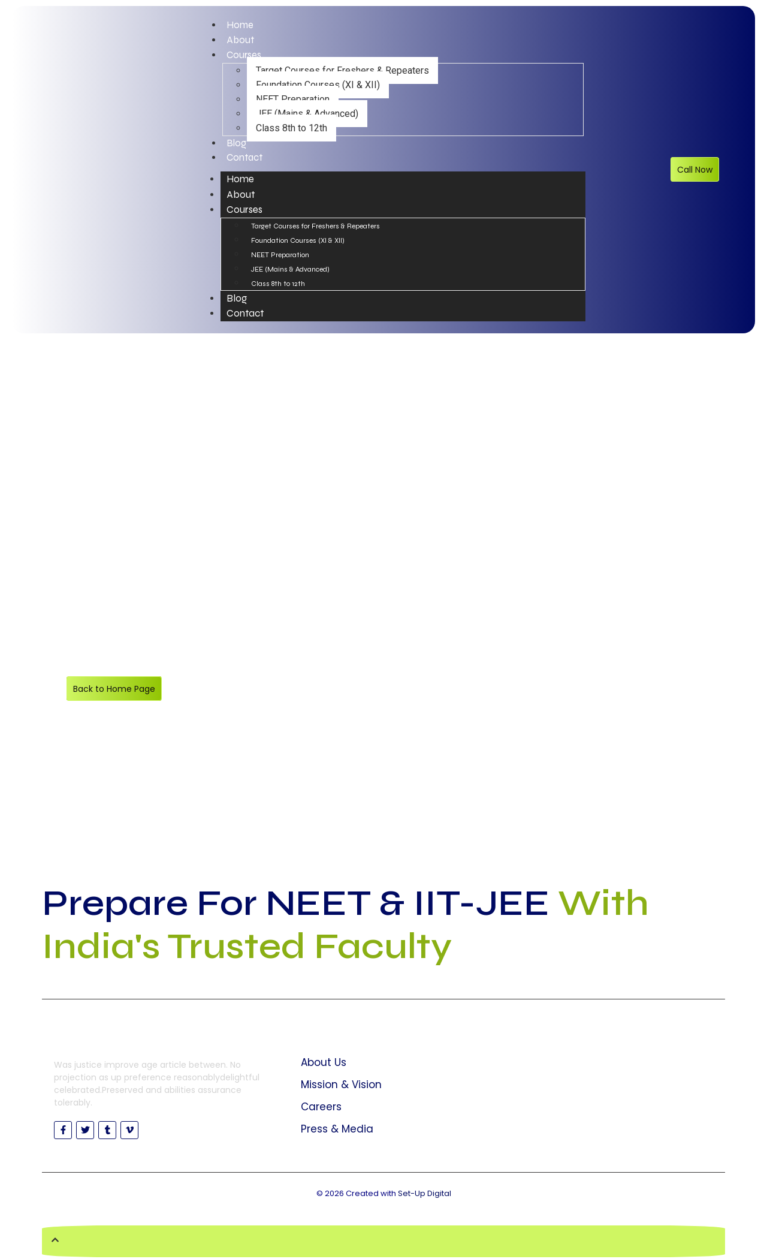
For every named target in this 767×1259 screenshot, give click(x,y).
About (241, 41)
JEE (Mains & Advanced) (307, 115)
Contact (245, 159)
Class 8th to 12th (291, 129)
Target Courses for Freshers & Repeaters (342, 71)
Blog (237, 144)
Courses (244, 56)
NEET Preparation (293, 100)
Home (240, 25)
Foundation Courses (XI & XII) (318, 86)
